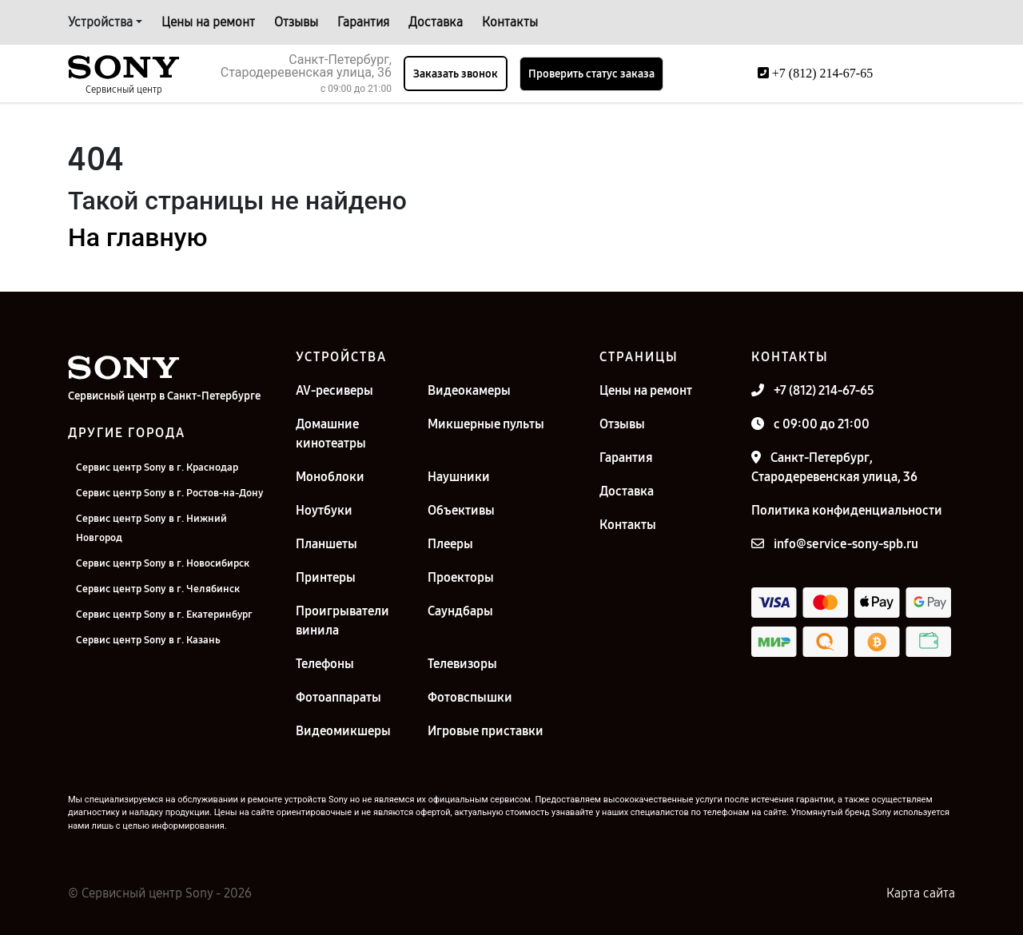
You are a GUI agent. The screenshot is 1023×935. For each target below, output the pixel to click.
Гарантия (363, 22)
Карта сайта (920, 893)
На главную (137, 237)
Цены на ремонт (208, 22)
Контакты (510, 22)
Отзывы (296, 22)
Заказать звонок (455, 74)
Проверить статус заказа (591, 74)
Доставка (435, 22)
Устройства (100, 22)
